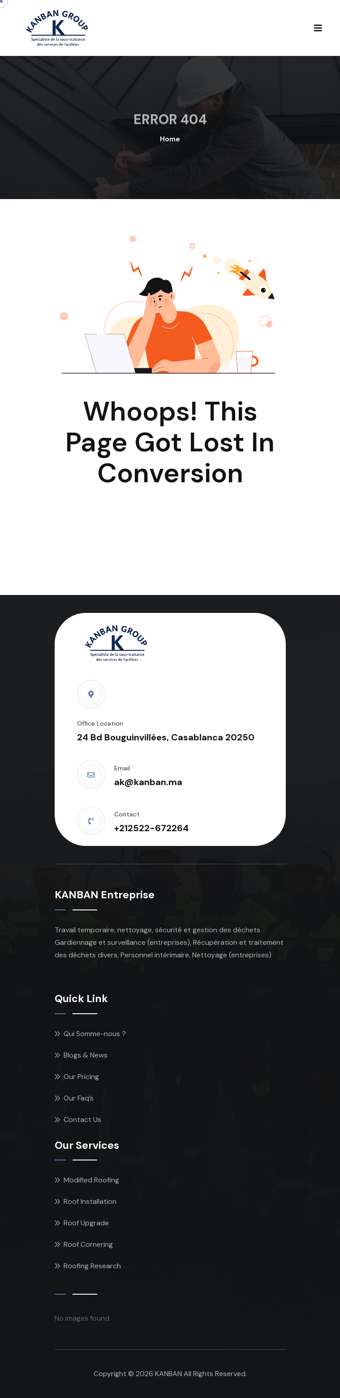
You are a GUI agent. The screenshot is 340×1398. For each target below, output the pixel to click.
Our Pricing (81, 1076)
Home (170, 139)
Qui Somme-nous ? (95, 1033)
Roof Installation (90, 1201)
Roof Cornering (88, 1244)
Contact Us (82, 1119)
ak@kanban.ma (148, 782)
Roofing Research (92, 1266)
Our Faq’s (79, 1098)
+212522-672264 (151, 828)
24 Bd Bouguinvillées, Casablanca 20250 (165, 737)
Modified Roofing (91, 1180)
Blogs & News (86, 1055)
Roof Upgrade (86, 1223)
